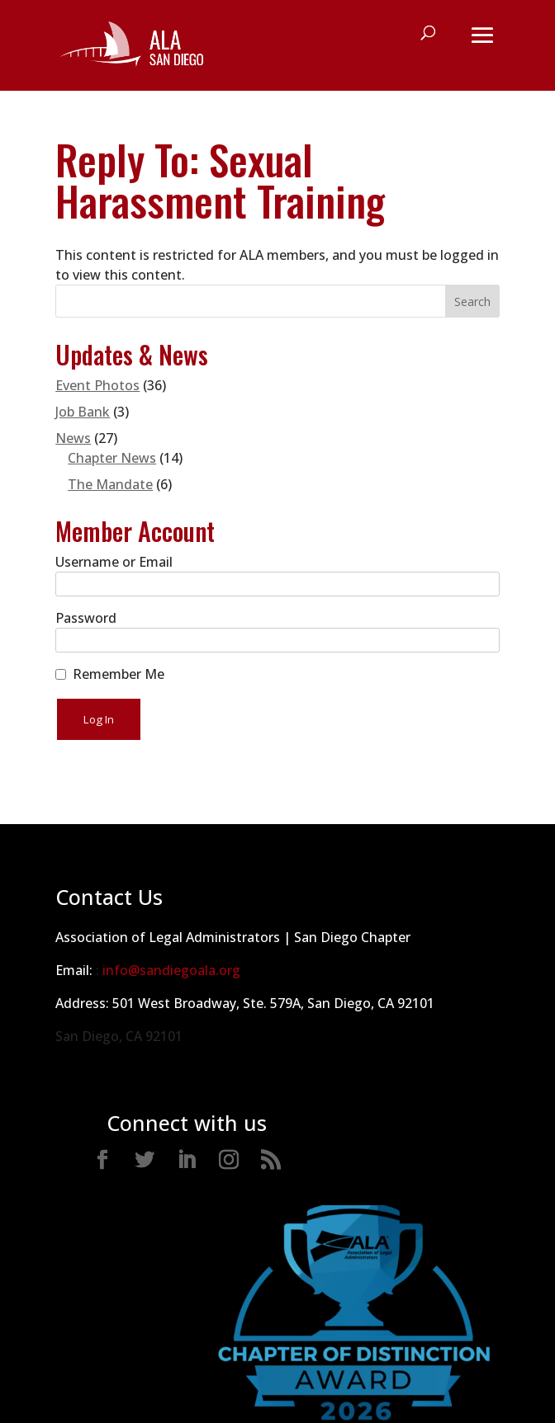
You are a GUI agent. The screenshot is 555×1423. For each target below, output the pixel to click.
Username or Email (114, 562)
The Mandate (110, 484)
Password (85, 618)
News (73, 438)
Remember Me (118, 674)
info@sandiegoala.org (171, 970)
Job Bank (82, 412)
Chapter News (112, 458)
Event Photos (97, 385)
